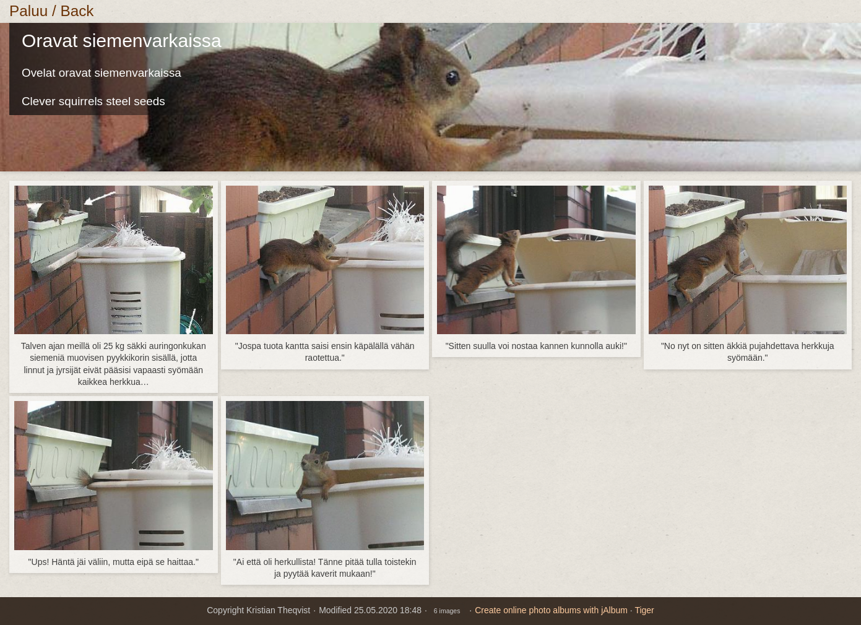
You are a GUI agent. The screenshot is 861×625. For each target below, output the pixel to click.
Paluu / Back (51, 10)
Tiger (644, 610)
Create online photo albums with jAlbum (551, 610)
